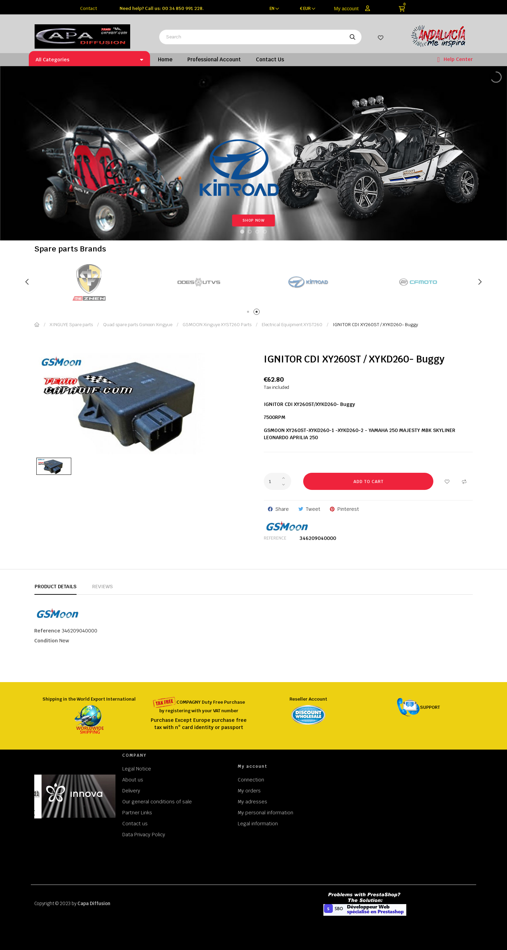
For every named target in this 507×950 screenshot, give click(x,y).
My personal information (265, 813)
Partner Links (137, 813)
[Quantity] (277, 481)
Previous (27, 282)
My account (346, 8)
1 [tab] (249, 313)
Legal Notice (136, 769)
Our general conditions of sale (157, 802)
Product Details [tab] (55, 586)
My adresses (252, 802)
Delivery (131, 791)
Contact (88, 8)
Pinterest (348, 509)
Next (479, 282)
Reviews (102, 586)
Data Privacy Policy (143, 834)
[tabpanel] (199, 282)
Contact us (135, 824)
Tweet (313, 509)
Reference (275, 538)
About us (132, 780)
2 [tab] (258, 313)
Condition (46, 641)
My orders (249, 791)
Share (282, 509)
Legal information (258, 824)
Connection (251, 780)
